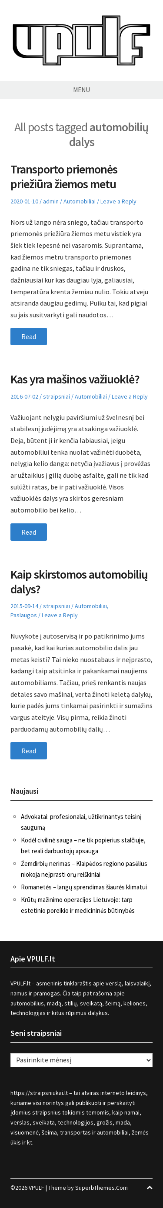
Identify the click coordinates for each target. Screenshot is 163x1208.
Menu (81, 90)
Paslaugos (23, 615)
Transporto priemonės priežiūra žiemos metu (63, 176)
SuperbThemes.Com (101, 1187)
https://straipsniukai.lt (39, 1093)
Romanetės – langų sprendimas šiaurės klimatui (84, 887)
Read (28, 336)
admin (51, 201)
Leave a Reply (118, 201)
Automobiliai (79, 201)
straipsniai (56, 396)
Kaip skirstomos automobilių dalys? (79, 581)
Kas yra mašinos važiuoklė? (75, 379)
